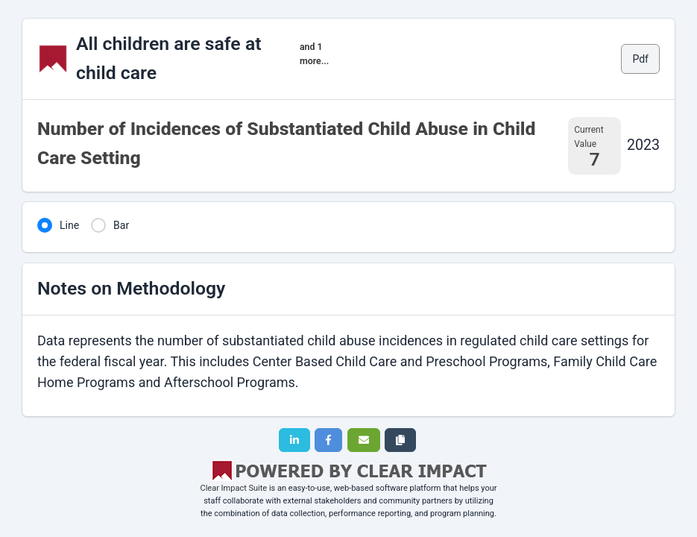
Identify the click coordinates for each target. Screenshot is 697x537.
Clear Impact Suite (234, 488)
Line (69, 225)
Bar (121, 225)
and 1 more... (314, 53)
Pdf (640, 59)
